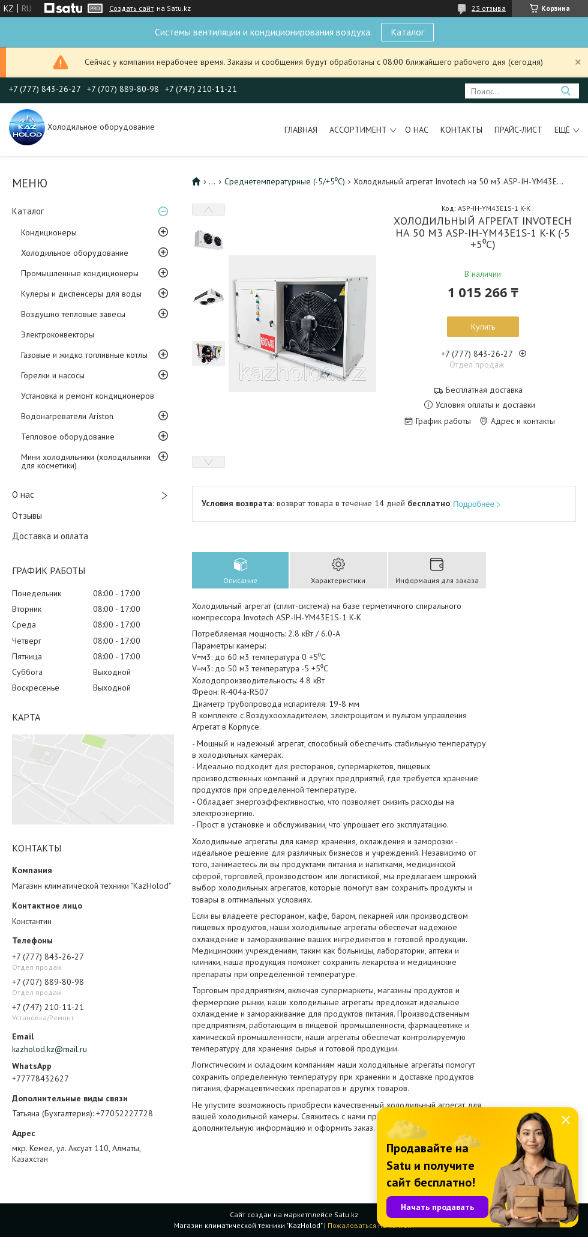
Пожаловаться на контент (371, 1225)
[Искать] (565, 90)
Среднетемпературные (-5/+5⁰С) (284, 181)
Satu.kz (346, 1214)
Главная (300, 129)
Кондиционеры (49, 232)
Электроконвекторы (57, 334)
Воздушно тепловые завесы (73, 314)
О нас (416, 129)
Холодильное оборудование (74, 252)
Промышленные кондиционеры (80, 273)
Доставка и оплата (50, 536)
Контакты (461, 129)
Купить (483, 326)
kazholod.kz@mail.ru (49, 1049)
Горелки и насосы (53, 375)
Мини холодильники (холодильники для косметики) (86, 461)
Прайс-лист (518, 129)
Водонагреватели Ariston (67, 416)
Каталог (407, 32)
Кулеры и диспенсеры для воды (81, 293)
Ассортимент (358, 129)
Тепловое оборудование (68, 436)
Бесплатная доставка (484, 390)
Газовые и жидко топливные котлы (84, 354)
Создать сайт (131, 8)
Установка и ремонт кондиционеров (87, 395)
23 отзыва (489, 8)
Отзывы (27, 515)
